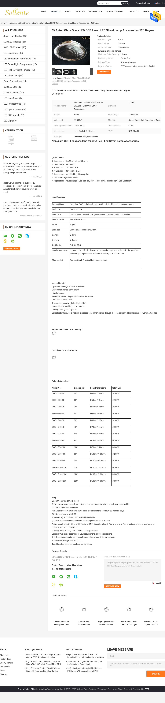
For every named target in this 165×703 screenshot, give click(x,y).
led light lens (86, 544)
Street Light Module (13, 36)
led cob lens (75, 544)
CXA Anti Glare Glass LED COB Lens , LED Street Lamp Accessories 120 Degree (71, 81)
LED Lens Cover (11, 98)
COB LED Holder (11, 92)
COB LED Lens (24, 23)
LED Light (8, 120)
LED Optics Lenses (12, 109)
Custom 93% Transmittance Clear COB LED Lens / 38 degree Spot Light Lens (84, 623)
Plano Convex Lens (12, 81)
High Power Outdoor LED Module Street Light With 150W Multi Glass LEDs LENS (43, 662)
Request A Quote (143, 3)
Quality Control (115, 11)
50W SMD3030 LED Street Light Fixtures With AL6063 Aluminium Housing (43, 655)
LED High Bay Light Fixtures (16, 70)
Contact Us (133, 11)
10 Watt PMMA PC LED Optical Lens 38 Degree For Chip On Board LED (61, 623)
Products (56, 11)
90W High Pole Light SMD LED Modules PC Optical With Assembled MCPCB (84, 669)
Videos (68, 11)
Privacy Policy (24, 689)
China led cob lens (39, 689)
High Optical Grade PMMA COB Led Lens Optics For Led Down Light (106, 623)
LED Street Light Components (17, 64)
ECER (147, 689)
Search (125, 3)
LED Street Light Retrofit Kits (17, 58)
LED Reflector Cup (12, 104)
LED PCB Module (11, 115)
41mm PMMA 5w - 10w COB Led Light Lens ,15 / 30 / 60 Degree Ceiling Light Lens (129, 623)
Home (43, 11)
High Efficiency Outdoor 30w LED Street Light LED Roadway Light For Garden (43, 669)
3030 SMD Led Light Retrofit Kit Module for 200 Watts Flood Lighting (84, 662)
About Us (80, 11)
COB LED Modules (12, 41)
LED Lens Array (10, 53)
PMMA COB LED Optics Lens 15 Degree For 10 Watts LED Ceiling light (151, 623)
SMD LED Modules (12, 47)
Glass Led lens (62, 544)
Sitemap (3, 674)
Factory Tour (95, 11)
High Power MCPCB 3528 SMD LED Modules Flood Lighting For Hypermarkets (85, 655)
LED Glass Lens (11, 75)
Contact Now (104, 72)
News (146, 11)
